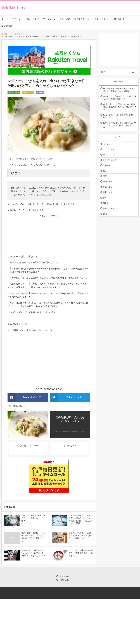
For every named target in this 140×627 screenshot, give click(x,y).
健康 (105, 176)
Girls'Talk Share (13, 7)
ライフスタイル (81, 19)
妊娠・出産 (107, 187)
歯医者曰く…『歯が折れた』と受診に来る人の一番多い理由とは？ (119, 97)
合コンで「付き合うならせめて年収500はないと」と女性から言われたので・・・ (119, 125)
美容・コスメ (32, 19)
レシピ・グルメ (100, 19)
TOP (4, 34)
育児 (105, 214)
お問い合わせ (117, 19)
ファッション (49, 19)
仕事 (105, 171)
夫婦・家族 (107, 181)
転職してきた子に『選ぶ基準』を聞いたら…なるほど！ (119, 116)
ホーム (4, 19)
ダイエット (17, 19)
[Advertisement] (49, 236)
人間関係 (40, 92)
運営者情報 (6, 26)
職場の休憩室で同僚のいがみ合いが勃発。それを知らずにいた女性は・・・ (118, 89)
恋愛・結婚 (65, 19)
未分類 (106, 203)
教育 (105, 198)
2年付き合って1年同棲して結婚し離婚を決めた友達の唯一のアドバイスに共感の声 (120, 107)
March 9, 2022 (45, 195)
